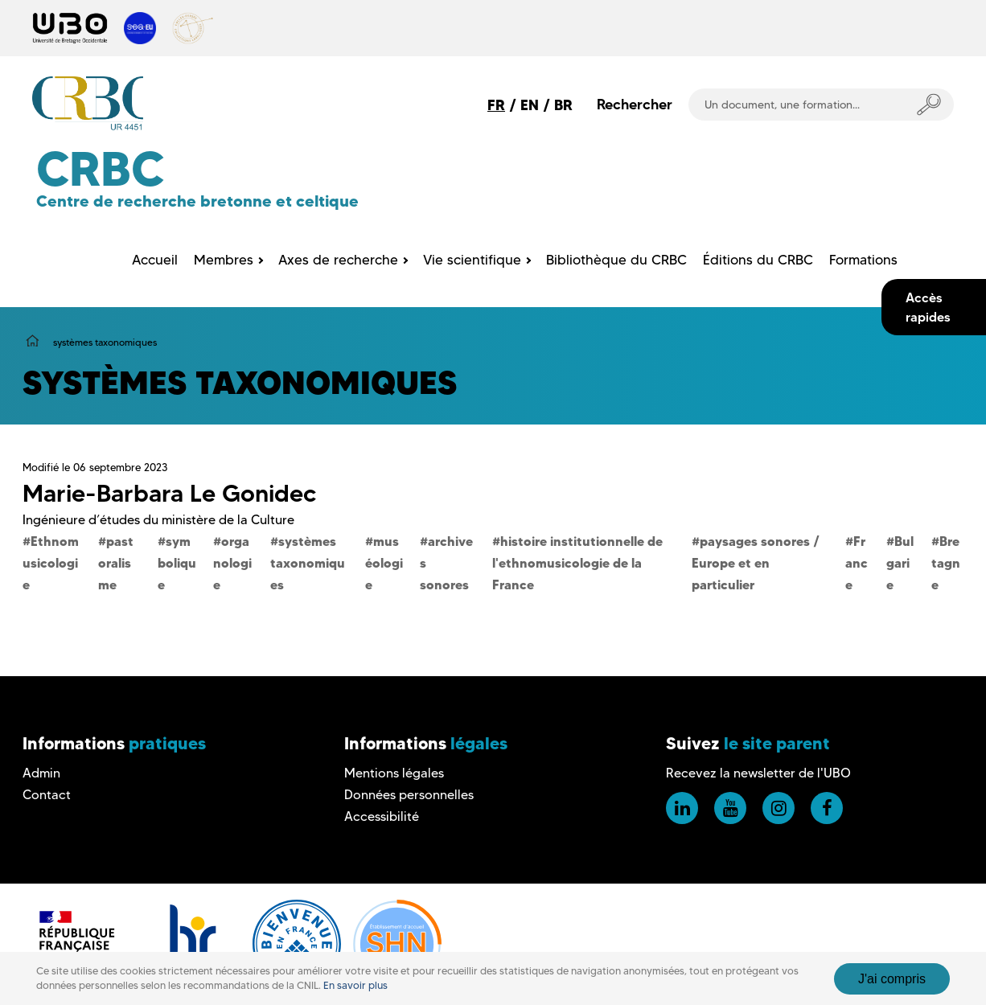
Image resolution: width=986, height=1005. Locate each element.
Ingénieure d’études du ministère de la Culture (158, 519)
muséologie (384, 563)
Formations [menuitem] (863, 260)
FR (496, 105)
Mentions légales (394, 773)
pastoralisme (116, 563)
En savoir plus (355, 985)
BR (563, 105)
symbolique (177, 563)
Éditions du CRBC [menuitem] (758, 260)
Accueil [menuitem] (155, 260)
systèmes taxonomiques (307, 563)
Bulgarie (900, 563)
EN (529, 105)
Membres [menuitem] (223, 260)
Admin (41, 773)
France (856, 563)
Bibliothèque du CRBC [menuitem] (616, 260)
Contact (47, 794)
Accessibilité (381, 816)
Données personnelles (409, 794)
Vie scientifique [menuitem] (472, 260)
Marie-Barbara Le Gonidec (169, 493)
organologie (232, 563)
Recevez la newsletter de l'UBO (758, 773)
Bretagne (945, 563)
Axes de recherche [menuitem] (338, 260)
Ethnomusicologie (51, 563)
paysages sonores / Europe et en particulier (756, 563)
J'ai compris (892, 979)
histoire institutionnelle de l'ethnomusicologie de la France (577, 563)
